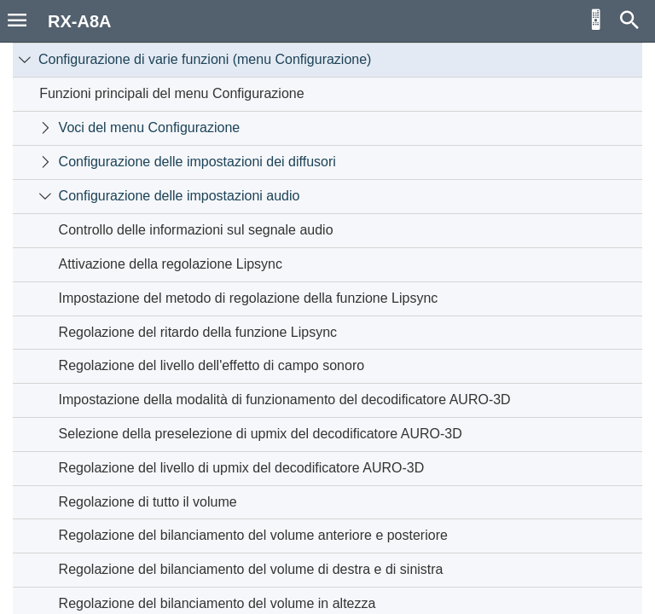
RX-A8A (79, 21)
